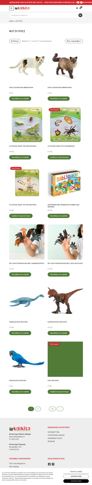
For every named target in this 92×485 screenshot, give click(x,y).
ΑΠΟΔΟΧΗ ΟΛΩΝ (76, 481)
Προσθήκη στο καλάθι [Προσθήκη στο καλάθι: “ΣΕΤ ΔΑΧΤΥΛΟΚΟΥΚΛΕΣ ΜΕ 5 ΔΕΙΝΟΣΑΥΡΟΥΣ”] (20, 274)
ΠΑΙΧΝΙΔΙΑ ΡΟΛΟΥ (55, 438)
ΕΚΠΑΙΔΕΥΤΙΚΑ (53, 432)
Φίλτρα (15, 41)
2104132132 (14, 450)
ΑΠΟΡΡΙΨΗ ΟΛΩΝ (76, 476)
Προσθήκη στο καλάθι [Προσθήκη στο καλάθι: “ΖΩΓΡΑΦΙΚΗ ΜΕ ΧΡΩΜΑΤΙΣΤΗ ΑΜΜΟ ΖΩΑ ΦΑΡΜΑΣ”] (58, 216)
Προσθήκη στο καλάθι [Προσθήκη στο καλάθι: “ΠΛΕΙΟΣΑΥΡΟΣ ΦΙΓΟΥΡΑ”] (20, 333)
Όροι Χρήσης (14, 467)
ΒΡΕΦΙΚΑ (51, 441)
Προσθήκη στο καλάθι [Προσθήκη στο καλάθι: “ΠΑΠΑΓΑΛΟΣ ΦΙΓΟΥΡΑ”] (20, 392)
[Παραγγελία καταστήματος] (74, 41)
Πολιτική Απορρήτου (17, 463)
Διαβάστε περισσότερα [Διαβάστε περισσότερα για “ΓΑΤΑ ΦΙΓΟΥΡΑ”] (59, 392)
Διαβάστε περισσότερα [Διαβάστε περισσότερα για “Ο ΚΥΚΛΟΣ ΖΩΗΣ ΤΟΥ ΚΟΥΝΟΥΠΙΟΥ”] (21, 216)
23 (52, 409)
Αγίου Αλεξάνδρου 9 (17, 437)
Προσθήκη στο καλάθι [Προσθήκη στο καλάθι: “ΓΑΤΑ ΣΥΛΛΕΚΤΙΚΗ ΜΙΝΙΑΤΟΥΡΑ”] (20, 99)
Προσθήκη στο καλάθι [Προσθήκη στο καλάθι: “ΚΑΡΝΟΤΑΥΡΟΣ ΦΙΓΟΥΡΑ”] (58, 333)
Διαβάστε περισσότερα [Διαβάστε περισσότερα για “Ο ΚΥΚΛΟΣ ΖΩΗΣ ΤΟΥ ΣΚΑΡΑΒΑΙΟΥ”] (59, 157)
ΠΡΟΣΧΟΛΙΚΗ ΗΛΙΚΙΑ (56, 435)
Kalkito (11, 21)
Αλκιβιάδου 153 (15, 447)
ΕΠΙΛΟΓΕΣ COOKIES (76, 471)
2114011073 (14, 439)
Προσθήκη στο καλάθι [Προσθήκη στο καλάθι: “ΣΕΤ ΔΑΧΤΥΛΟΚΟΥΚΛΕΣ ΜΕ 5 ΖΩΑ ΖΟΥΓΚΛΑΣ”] (58, 274)
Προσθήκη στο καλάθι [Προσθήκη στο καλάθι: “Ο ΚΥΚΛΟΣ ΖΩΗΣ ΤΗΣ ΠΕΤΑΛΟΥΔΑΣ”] (20, 157)
